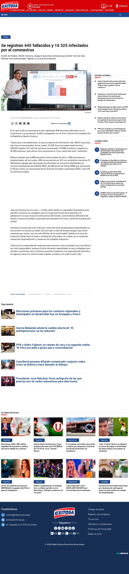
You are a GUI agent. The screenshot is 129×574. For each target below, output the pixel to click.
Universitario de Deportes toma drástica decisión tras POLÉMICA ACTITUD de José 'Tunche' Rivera (48, 447)
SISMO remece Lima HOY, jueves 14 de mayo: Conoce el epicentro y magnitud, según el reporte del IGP (113, 194)
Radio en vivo (95, 534)
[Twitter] (59, 528)
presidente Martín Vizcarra (62, 294)
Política (42, 10)
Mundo (50, 10)
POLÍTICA (47, 294)
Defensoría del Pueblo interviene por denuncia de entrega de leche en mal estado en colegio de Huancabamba (113, 489)
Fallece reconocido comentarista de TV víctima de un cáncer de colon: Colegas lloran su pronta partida (113, 184)
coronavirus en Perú (34, 294)
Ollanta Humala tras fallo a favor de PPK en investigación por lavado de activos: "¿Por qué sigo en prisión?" (113, 109)
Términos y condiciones (100, 524)
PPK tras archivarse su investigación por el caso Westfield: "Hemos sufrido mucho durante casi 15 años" (112, 131)
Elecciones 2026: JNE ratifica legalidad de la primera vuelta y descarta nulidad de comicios (14, 446)
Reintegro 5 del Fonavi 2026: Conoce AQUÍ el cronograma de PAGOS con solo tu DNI (112, 173)
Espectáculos (82, 10)
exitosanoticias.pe (15, 519)
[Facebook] (55, 528)
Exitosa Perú (97, 10)
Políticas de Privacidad (99, 529)
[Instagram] (66, 528)
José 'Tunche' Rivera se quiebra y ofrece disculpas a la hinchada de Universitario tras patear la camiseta (113, 447)
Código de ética (96, 509)
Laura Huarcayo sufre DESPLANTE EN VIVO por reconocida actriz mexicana (78, 488)
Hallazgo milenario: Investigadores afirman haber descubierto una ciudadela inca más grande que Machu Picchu (113, 151)
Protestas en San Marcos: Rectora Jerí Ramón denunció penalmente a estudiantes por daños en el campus (113, 163)
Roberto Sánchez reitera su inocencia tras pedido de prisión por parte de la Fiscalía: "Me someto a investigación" (112, 120)
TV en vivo (93, 519)
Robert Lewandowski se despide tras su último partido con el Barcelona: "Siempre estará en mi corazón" (48, 489)
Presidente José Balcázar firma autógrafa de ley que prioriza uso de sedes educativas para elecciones (49, 380)
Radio (12, 19)
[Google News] (69, 528)
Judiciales (69, 10)
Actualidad (31, 10)
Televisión (109, 10)
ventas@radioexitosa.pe (18, 515)
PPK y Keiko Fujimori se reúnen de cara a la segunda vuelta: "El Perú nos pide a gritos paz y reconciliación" (53, 346)
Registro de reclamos (99, 514)
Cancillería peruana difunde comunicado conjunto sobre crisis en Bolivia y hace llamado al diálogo (50, 363)
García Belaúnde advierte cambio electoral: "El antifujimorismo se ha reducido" (44, 329)
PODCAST (123, 6)
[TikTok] (73, 528)
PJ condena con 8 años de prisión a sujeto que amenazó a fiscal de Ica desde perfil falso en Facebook (80, 447)
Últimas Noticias (17, 10)
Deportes (59, 10)
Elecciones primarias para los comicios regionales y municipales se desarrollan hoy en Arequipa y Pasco (48, 313)
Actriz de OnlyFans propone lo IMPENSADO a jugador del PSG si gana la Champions (15, 488)
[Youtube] (62, 528)
